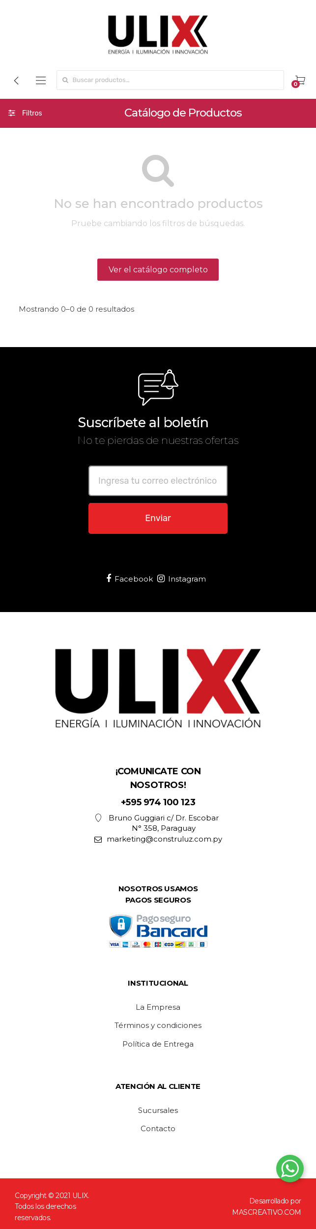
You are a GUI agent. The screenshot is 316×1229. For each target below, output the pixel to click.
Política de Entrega (158, 1044)
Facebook (129, 579)
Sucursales (158, 1110)
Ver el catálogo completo (158, 269)
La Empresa (158, 1007)
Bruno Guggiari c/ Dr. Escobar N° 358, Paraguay (156, 823)
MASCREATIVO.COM (266, 1212)
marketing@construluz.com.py (158, 839)
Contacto (158, 1128)
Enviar (158, 518)
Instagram (181, 579)
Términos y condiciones (158, 1025)
